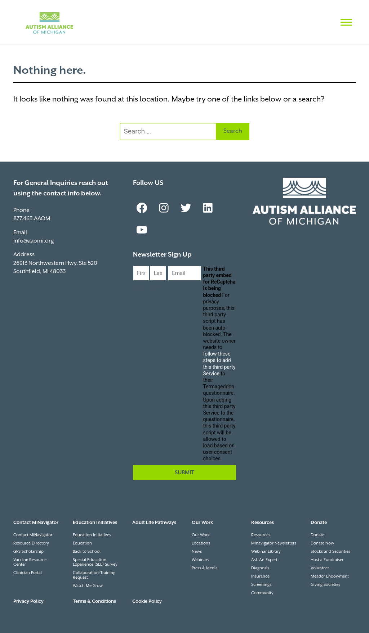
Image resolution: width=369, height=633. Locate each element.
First (138, 286)
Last (155, 286)
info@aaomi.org (33, 241)
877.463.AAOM (31, 218)
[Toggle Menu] (346, 22)
